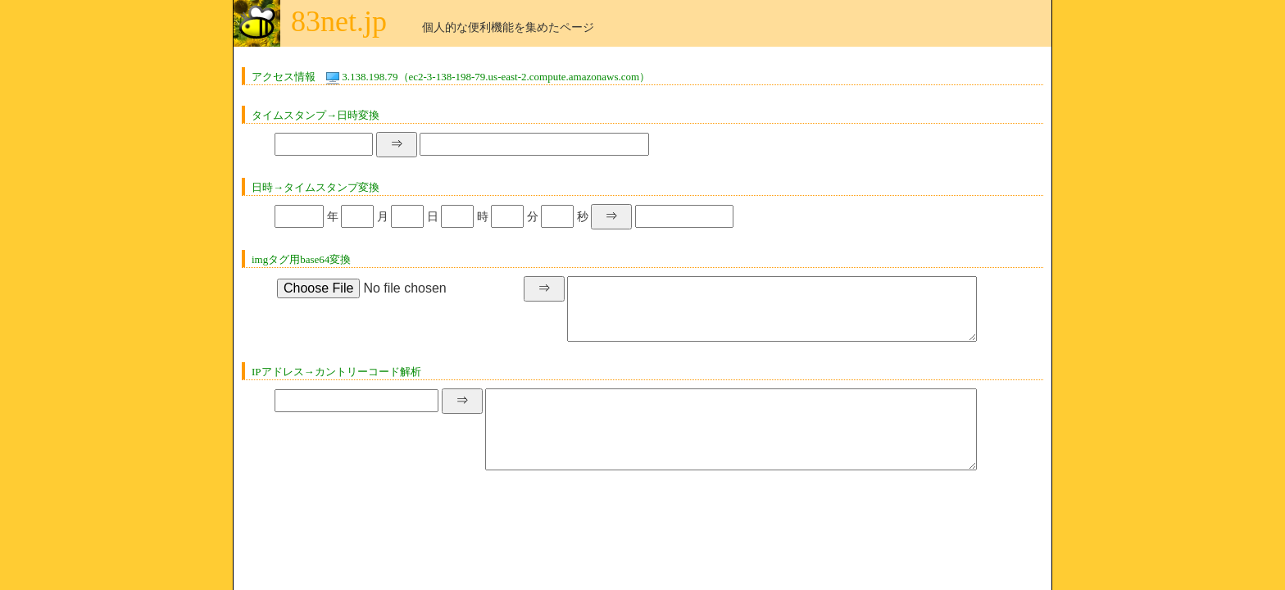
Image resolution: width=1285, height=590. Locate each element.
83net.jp (339, 21)
